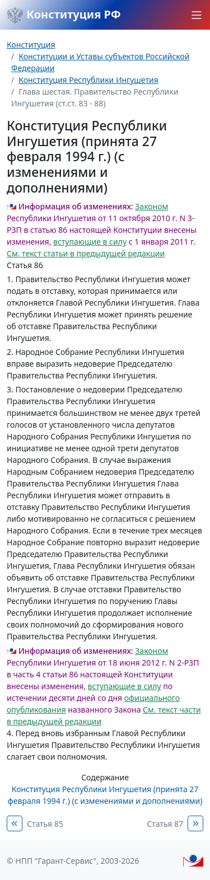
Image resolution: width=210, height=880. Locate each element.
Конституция (31, 44)
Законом (151, 206)
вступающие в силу (90, 241)
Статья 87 (165, 823)
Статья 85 (45, 823)
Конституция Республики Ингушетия (88, 79)
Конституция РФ (64, 15)
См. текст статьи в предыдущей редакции (86, 253)
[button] (196, 15)
